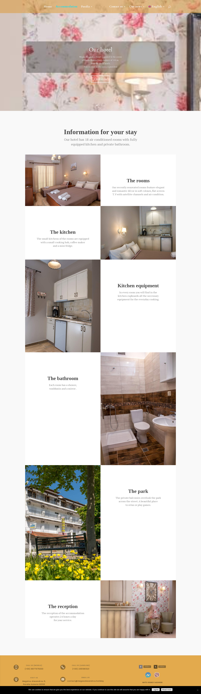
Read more (166, 690)
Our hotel (100, 50)
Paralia (85, 7)
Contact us (116, 7)
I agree (156, 690)
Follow (147, 667)
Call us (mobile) (32, 666)
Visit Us (33, 678)
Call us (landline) (79, 666)
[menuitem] (156, 9)
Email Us (83, 678)
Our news (135, 7)
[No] (197, 690)
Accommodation (66, 7)
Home (48, 7)
